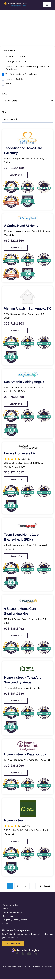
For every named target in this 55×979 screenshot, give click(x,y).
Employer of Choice (15, 61)
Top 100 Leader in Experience (21, 74)
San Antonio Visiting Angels (24, 382)
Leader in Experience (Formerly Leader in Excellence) (27, 68)
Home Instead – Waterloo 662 (25, 754)
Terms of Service (34, 966)
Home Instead (14, 820)
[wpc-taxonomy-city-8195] (27, 119)
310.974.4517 (14, 472)
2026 (8, 84)
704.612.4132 (14, 168)
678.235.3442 (14, 628)
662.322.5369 (14, 240)
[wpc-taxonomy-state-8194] (27, 100)
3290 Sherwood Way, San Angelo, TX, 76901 (24, 316)
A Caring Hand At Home (21, 225)
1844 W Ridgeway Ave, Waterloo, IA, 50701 (27, 759)
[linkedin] (35, 953)
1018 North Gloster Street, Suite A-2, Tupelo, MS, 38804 (27, 233)
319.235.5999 (14, 765)
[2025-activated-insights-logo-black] (25, 949)
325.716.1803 (14, 323)
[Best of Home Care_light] (15, 3)
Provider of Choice (15, 56)
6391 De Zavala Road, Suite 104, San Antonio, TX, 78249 (23, 389)
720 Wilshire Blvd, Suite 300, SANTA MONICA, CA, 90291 (23, 465)
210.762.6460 (14, 396)
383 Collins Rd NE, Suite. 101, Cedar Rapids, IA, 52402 (27, 832)
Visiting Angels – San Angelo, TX (27, 308)
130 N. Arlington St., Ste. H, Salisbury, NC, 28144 (26, 160)
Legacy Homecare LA (19, 453)
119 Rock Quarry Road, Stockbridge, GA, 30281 (25, 621)
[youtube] (29, 953)
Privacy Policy (47, 966)
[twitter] (23, 953)
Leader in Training (14, 79)
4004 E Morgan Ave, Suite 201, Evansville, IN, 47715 (26, 547)
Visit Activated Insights (17, 6)
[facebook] (17, 953)
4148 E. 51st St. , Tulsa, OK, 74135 (22, 688)
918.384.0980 (14, 693)
